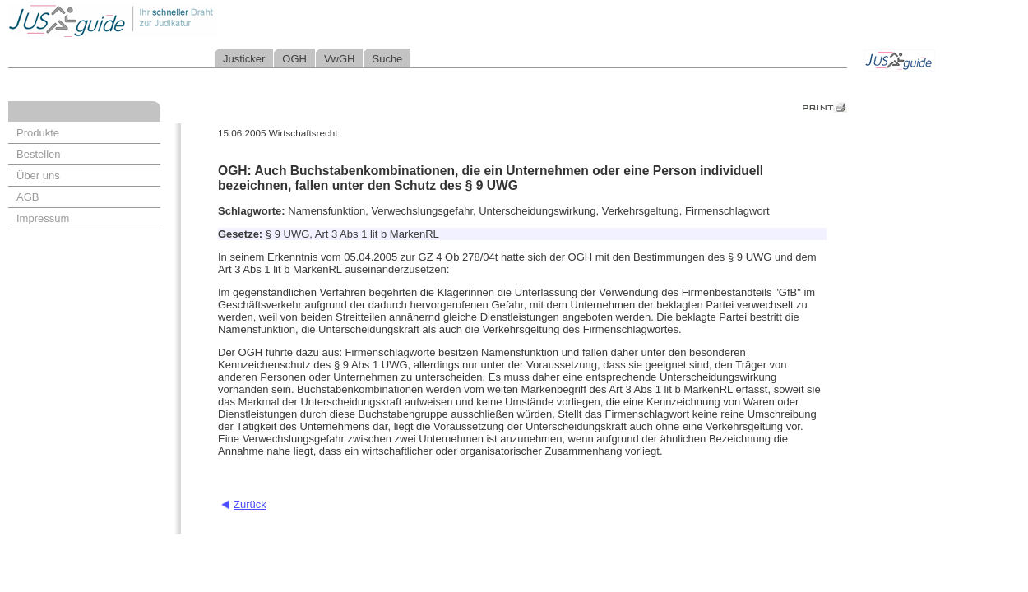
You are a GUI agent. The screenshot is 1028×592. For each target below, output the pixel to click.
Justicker (244, 59)
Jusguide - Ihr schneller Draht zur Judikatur (165, 20)
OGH (294, 59)
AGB (27, 197)
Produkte (37, 133)
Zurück (250, 504)
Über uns (38, 175)
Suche (387, 59)
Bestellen (38, 154)
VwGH (339, 59)
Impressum (42, 218)
